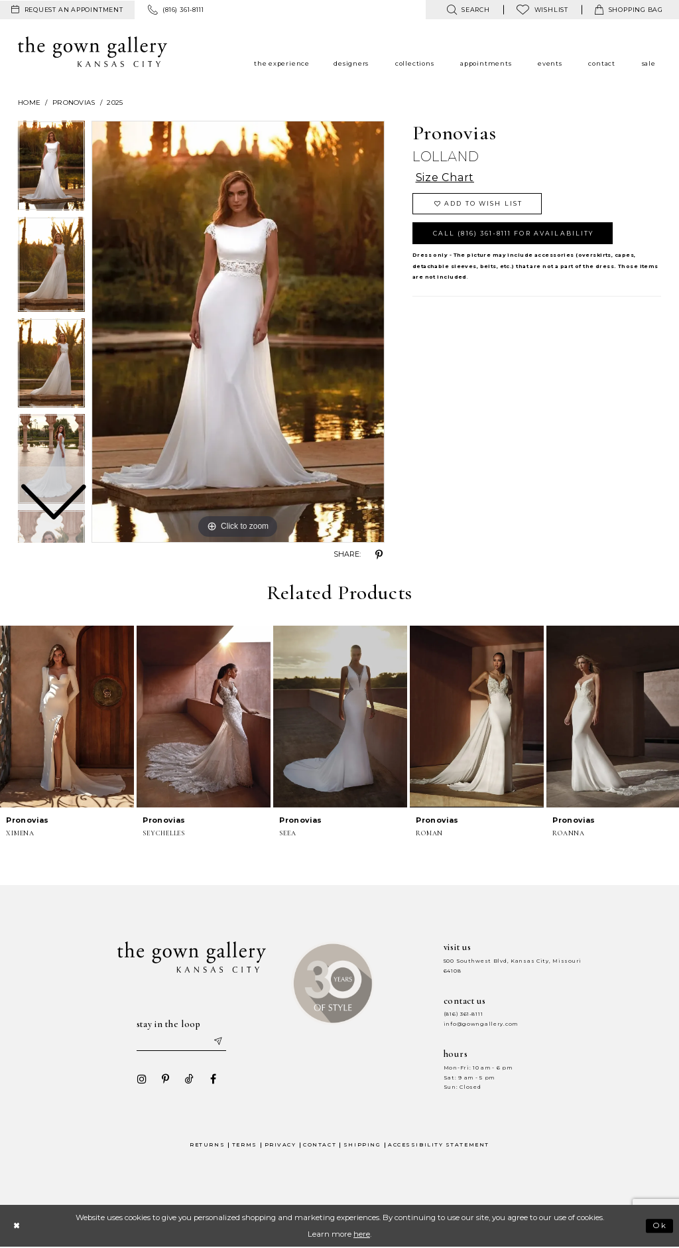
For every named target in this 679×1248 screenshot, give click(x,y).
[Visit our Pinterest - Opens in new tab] (165, 1079)
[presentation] (67, 716)
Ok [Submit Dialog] (660, 1226)
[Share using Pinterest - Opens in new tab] (379, 554)
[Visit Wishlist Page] (542, 9)
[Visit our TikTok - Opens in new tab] (189, 1079)
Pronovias (73, 102)
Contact (319, 1145)
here (361, 1234)
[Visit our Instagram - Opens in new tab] (141, 1079)
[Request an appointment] (67, 10)
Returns (207, 1145)
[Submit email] (217, 1041)
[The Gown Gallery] (92, 51)
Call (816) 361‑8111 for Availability (513, 233)
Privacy (280, 1145)
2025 (115, 102)
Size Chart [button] (445, 178)
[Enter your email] (181, 1041)
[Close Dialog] (16, 1226)
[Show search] (468, 9)
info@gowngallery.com (481, 1024)
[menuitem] (67, 10)
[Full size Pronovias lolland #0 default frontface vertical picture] (238, 331)
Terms (244, 1145)
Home (29, 102)
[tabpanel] (238, 331)
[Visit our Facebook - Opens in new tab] (213, 1079)
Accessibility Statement (438, 1145)
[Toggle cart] (629, 9)
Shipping (362, 1145)
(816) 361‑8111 (463, 1014)
